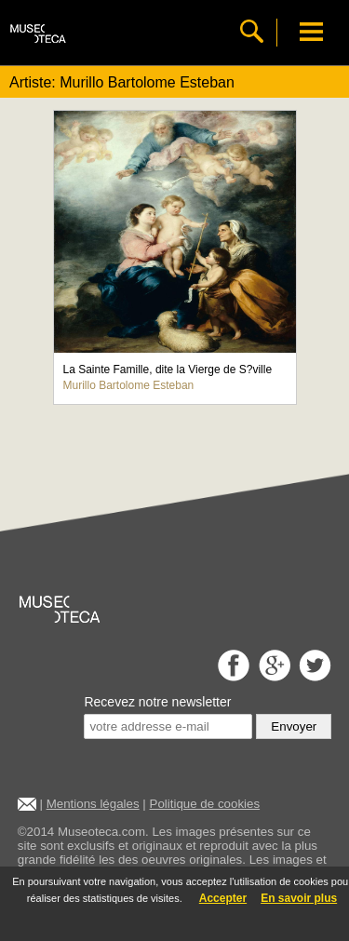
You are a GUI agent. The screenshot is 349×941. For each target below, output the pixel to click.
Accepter (223, 898)
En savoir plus (299, 898)
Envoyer (293, 726)
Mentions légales (93, 804)
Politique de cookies (205, 804)
